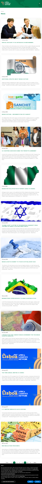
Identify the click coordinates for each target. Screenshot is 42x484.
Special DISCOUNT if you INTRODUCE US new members (17, 42)
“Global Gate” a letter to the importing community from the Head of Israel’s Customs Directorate (20, 226)
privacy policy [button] (22, 476)
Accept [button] (37, 481)
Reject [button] (30, 481)
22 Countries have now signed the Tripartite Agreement (19, 150)
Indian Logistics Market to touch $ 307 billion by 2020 (19, 261)
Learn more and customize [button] (8, 481)
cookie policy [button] (35, 468)
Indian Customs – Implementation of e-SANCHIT (16, 114)
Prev (7, 462)
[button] (40, 466)
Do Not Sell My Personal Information (8, 473)
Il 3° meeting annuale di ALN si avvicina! (14, 409)
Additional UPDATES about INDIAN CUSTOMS (15, 79)
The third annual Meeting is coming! (13, 372)
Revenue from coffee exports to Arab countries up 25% (19, 298)
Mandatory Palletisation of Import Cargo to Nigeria (18, 188)
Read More (37, 50)
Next (35, 462)
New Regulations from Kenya (11, 445)
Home (2, 11)
